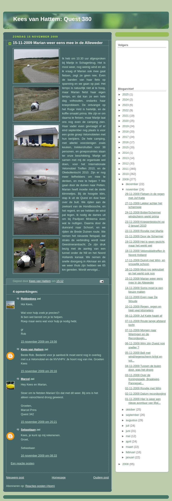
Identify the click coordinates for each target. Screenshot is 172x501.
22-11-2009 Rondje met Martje (144, 231)
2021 (126, 115)
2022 (126, 110)
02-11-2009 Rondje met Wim (143, 388)
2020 (126, 120)
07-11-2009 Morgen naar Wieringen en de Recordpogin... (141, 334)
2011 (126, 169)
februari (131, 452)
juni (128, 431)
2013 (126, 158)
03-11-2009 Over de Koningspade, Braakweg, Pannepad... (142, 379)
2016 (126, 142)
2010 (126, 174)
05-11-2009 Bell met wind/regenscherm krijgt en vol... (143, 356)
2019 (126, 126)
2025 (126, 94)
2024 (126, 99)
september (133, 415)
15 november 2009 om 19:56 (39, 341)
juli (128, 425)
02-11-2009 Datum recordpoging (145, 393)
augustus (132, 420)
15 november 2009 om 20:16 (39, 371)
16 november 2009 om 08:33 (39, 455)
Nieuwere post (15, 477)
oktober (131, 409)
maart (130, 446)
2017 (126, 137)
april (129, 441)
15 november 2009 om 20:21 (39, 421)
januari (130, 457)
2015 (126, 147)
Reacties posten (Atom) (40, 486)
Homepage (59, 477)
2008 (126, 464)
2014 (126, 152)
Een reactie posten (22, 463)
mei (128, 436)
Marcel (25, 379)
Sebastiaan (28, 429)
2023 (126, 105)
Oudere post (101, 477)
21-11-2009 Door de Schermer (144, 236)
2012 (126, 163)
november (132, 189)
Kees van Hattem (32, 349)
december (132, 184)
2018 (126, 131)
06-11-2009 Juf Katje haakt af (143, 315)
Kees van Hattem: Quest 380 (52, 19)
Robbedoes (28, 298)
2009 (126, 179)
